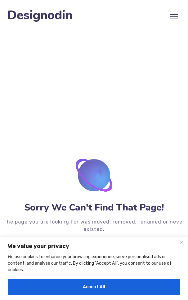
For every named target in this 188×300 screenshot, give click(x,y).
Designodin (40, 15)
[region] (94, 268)
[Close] (181, 242)
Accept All (94, 286)
